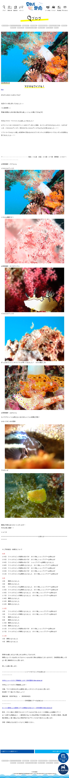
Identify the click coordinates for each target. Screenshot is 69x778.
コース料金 (47, 10)
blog (2, 89)
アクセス (53, 10)
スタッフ (21, 10)
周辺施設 (59, 10)
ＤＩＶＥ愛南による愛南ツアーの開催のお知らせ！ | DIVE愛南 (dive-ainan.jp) (27, 708)
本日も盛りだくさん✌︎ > (60, 751)
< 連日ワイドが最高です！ (9, 751)
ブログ (4, 10)
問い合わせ (65, 10)
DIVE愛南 (34, 6)
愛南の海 (10, 10)
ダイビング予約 (63, 758)
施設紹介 (15, 10)
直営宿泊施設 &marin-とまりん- (63, 769)
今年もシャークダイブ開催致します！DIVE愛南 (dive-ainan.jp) (22, 680)
